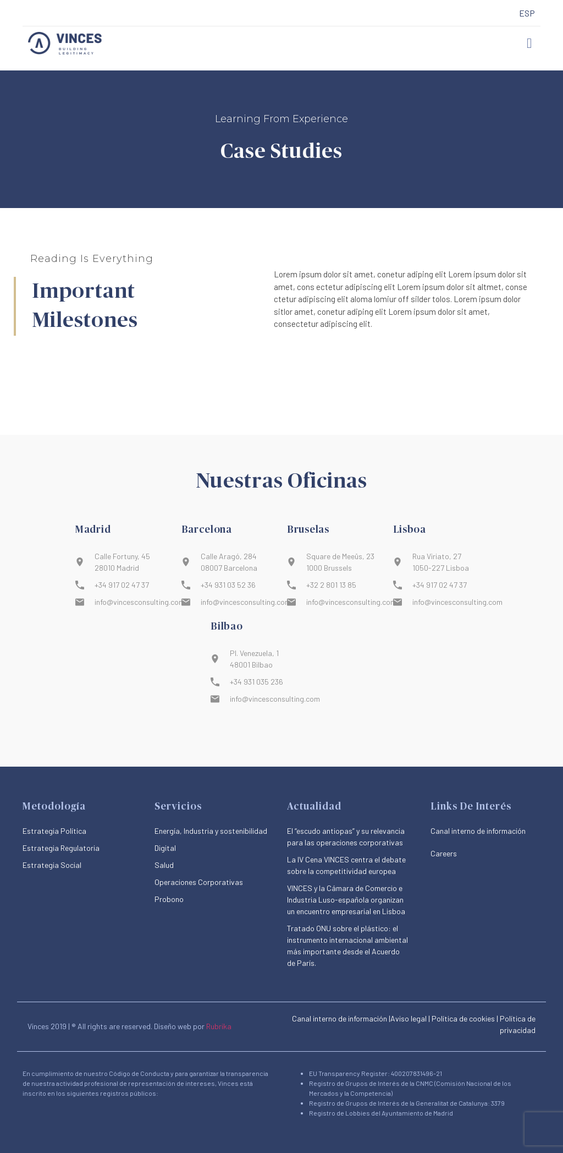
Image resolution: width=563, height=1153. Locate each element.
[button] (529, 43)
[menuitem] (527, 13)
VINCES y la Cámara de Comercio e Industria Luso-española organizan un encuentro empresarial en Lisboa (346, 899)
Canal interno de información (339, 1018)
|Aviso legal (408, 1018)
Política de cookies (463, 1018)
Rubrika (218, 1026)
